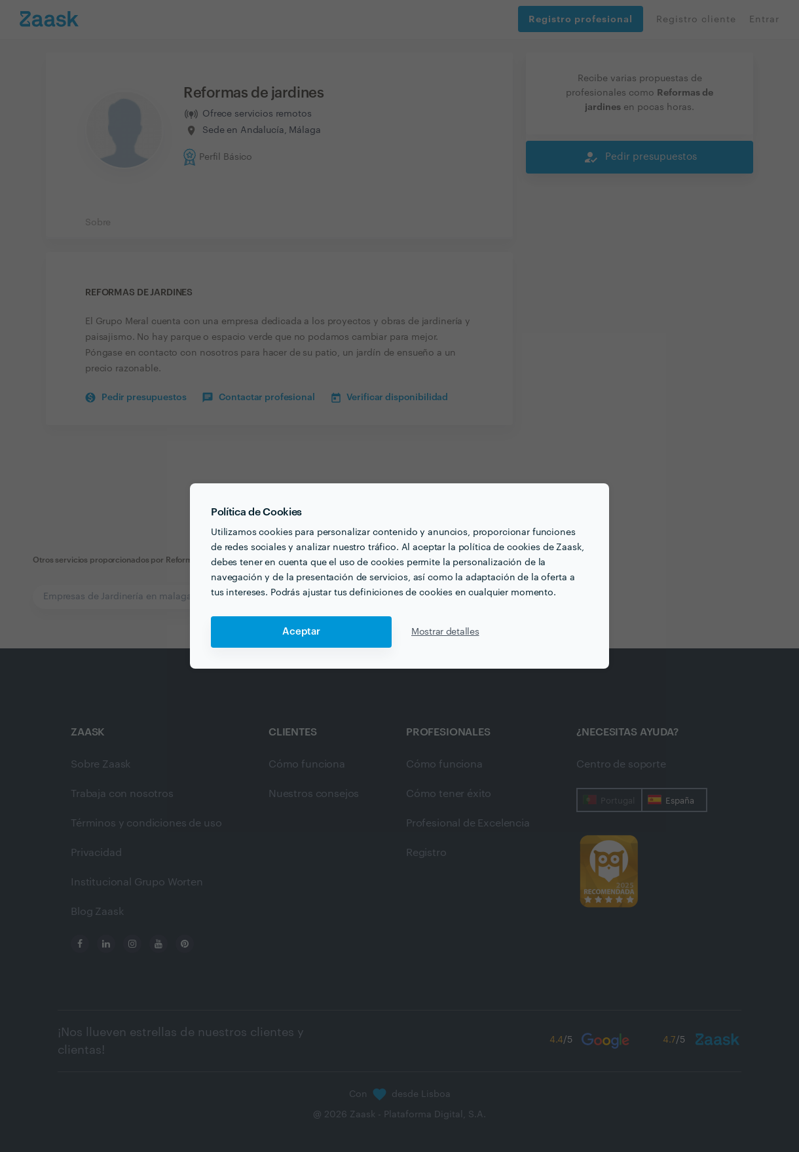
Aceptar (301, 632)
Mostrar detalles (445, 632)
